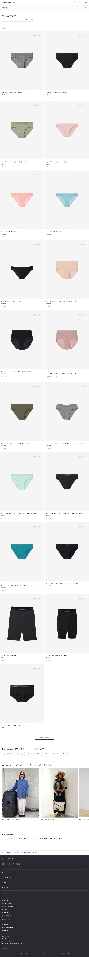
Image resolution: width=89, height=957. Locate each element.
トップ (3, 852)
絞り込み (22, 953)
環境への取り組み (8, 927)
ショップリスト (6, 910)
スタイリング (6, 913)
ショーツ (17, 20)
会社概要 (5, 931)
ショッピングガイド (7, 906)
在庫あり (27, 20)
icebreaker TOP (11, 852)
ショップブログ (6, 916)
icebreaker (6, 20)
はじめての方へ (7, 903)
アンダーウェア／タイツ (24, 852)
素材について (6, 919)
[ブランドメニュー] (86, 7)
